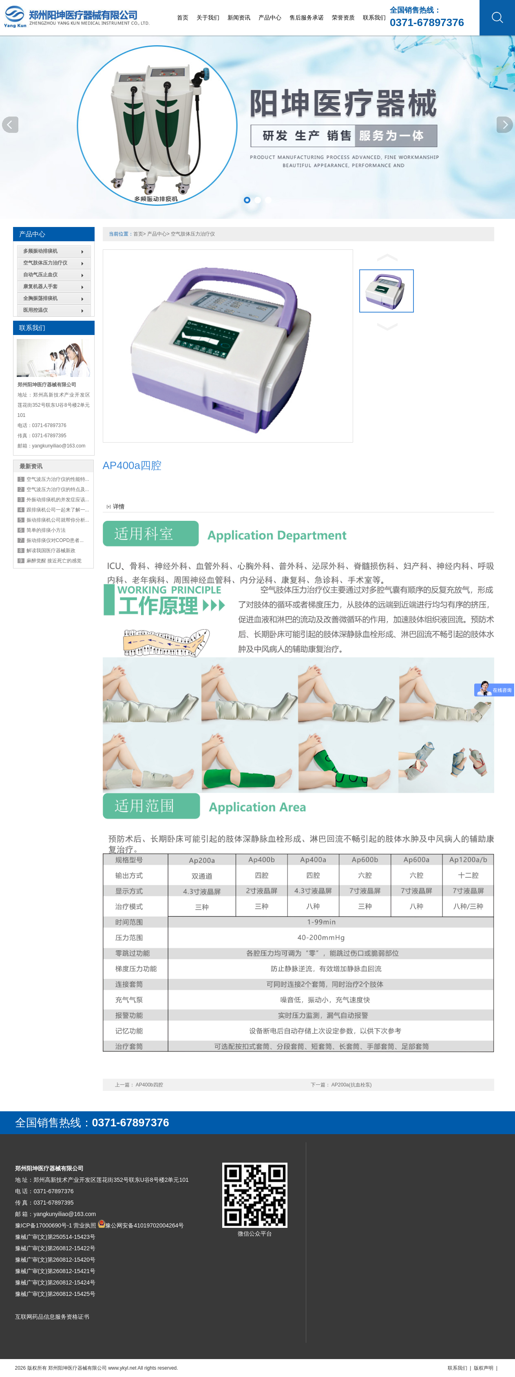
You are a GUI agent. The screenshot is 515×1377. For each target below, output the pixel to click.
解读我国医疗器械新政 (51, 550)
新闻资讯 (239, 17)
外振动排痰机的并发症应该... (58, 499)
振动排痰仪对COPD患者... (55, 540)
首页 (182, 17)
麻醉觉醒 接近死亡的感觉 (54, 561)
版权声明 (483, 1368)
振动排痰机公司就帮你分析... (58, 520)
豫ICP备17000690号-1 (43, 1225)
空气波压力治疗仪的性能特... (58, 479)
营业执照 (84, 1225)
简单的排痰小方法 (46, 530)
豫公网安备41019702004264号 (144, 1225)
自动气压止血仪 (40, 275)
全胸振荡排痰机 (40, 298)
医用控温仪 (35, 310)
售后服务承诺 (307, 17)
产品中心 (270, 17)
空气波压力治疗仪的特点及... (58, 489)
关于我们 (208, 17)
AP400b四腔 (149, 1085)
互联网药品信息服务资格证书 (52, 1316)
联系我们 (374, 17)
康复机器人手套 (40, 286)
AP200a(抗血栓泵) (352, 1085)
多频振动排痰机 (40, 251)
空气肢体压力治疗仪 (45, 263)
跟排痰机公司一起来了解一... (58, 510)
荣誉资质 (343, 17)
